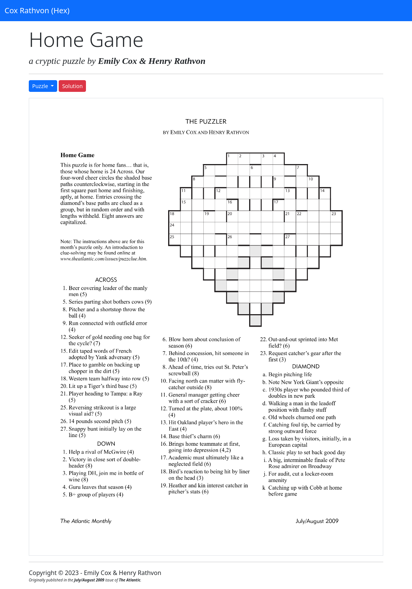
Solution (72, 86)
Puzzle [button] (40, 86)
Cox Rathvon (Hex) (37, 10)
